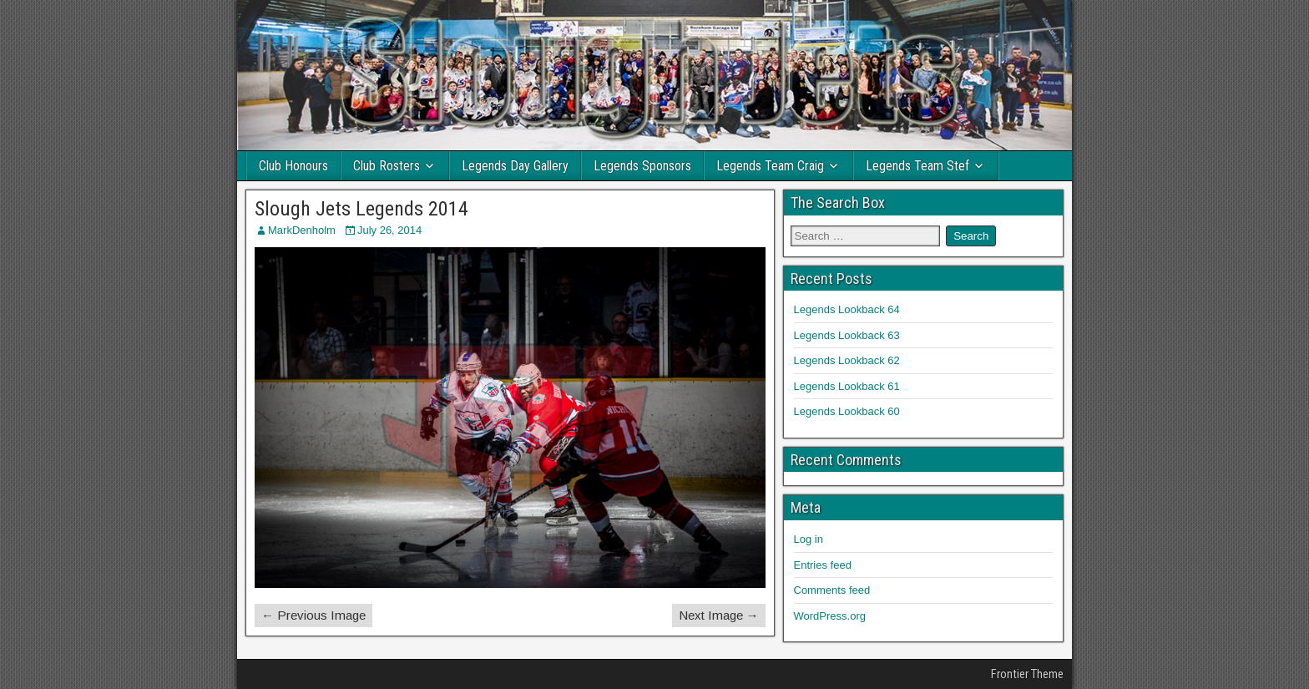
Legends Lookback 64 (847, 309)
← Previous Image (313, 615)
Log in (808, 539)
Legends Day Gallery (515, 166)
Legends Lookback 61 (847, 386)
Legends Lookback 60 (847, 411)
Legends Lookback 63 (847, 335)
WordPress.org (830, 616)
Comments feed (832, 590)
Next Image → (719, 615)
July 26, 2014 (389, 230)
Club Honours (293, 166)
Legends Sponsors (642, 166)
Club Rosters (386, 166)
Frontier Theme (1027, 673)
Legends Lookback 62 (847, 360)
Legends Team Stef (917, 166)
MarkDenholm (302, 230)
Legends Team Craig (770, 166)
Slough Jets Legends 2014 (361, 208)
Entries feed (823, 565)
